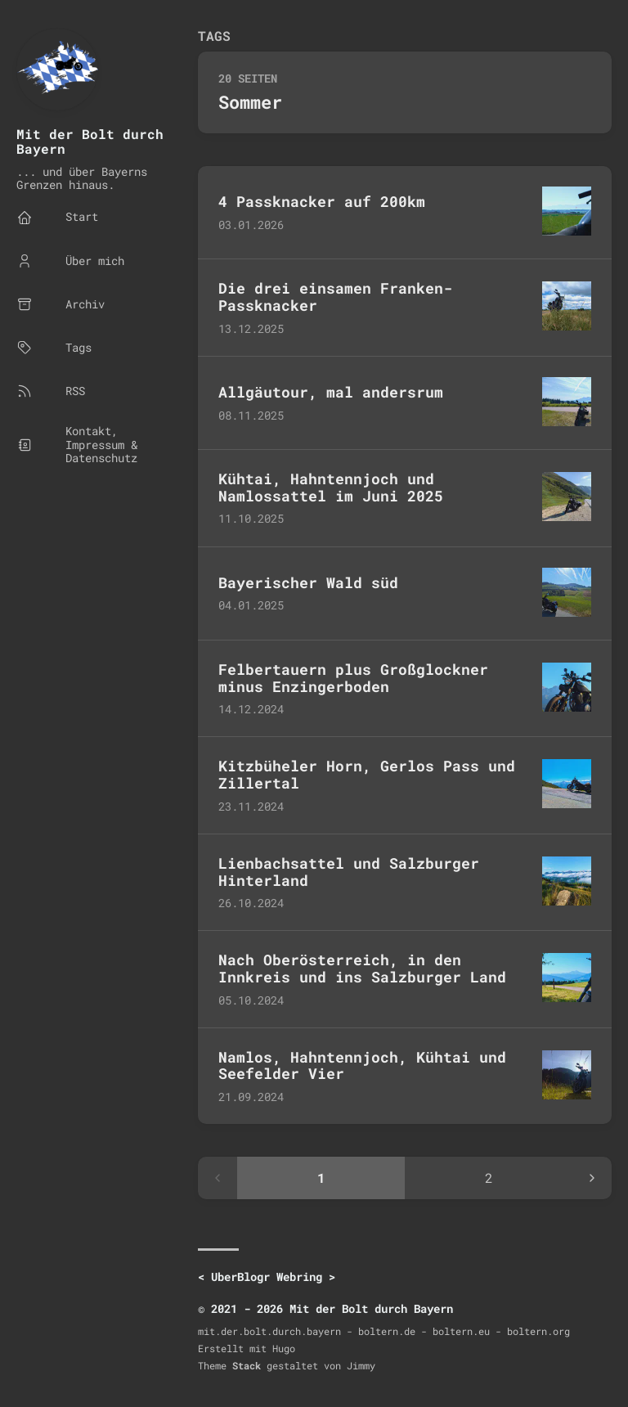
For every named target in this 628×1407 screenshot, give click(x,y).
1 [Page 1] (321, 1177)
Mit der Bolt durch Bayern (90, 141)
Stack (246, 1365)
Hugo (283, 1348)
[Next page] (592, 1178)
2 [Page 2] (489, 1177)
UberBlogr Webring (266, 1276)
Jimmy (361, 1365)
